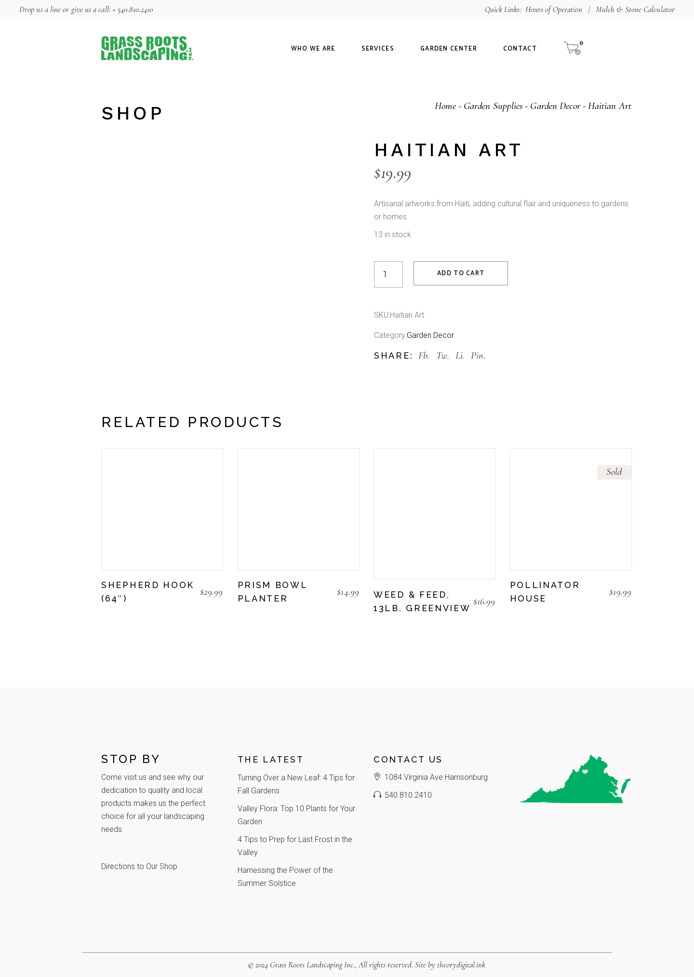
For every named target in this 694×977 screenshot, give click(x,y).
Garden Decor (430, 335)
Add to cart (460, 273)
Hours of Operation (554, 9)
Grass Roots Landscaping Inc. (312, 965)
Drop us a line (40, 9)
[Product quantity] (388, 274)
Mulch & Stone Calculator (635, 9)
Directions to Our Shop (139, 866)
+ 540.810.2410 (132, 9)
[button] (106, 615)
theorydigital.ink (461, 965)
